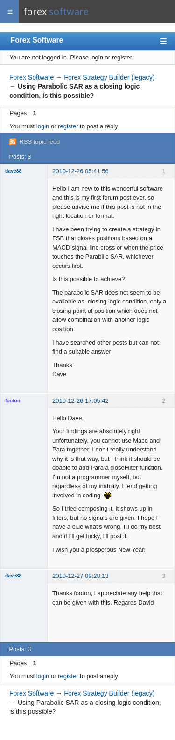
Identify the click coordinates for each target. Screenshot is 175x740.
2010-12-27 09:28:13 (80, 575)
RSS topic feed (39, 141)
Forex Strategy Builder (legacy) (109, 77)
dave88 (13, 171)
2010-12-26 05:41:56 (80, 171)
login (42, 126)
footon (12, 400)
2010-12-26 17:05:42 (80, 400)
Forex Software (37, 40)
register (68, 126)
